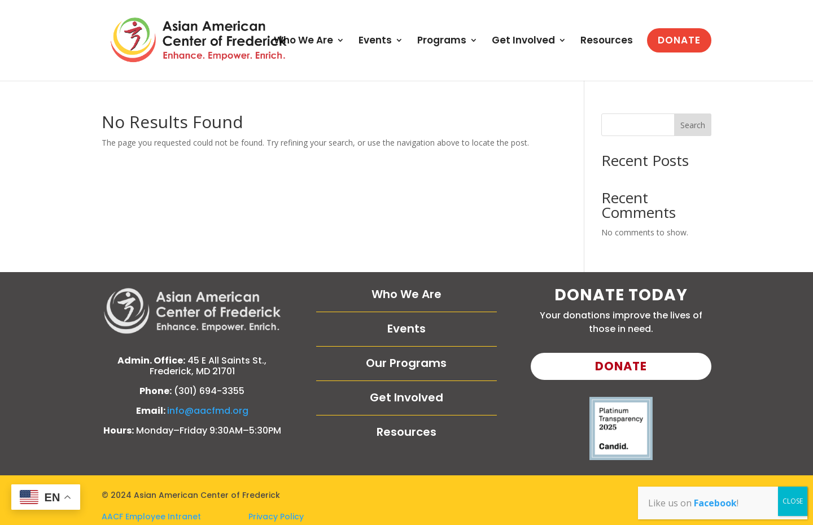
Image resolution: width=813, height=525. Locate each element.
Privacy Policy (276, 516)
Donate (621, 366)
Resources (606, 41)
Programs (441, 41)
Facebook (715, 503)
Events (375, 41)
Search (692, 125)
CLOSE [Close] (793, 501)
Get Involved (523, 41)
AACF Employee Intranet (175, 516)
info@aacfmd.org (207, 410)
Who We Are (303, 41)
